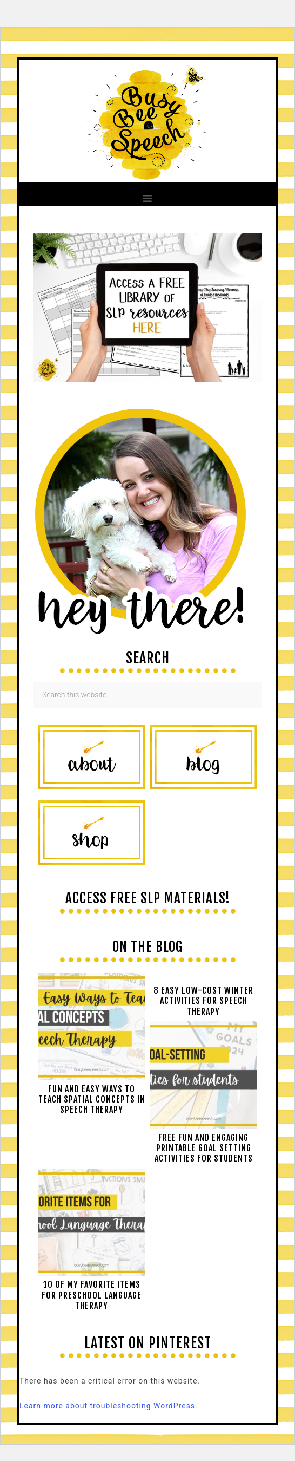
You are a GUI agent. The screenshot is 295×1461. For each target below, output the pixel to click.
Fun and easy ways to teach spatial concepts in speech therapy (91, 1099)
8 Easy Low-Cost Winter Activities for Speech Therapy (203, 1000)
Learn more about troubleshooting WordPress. (108, 1405)
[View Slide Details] (147, 379)
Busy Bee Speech (147, 121)
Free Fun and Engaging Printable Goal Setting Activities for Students (204, 1148)
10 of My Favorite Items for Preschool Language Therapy (92, 1294)
